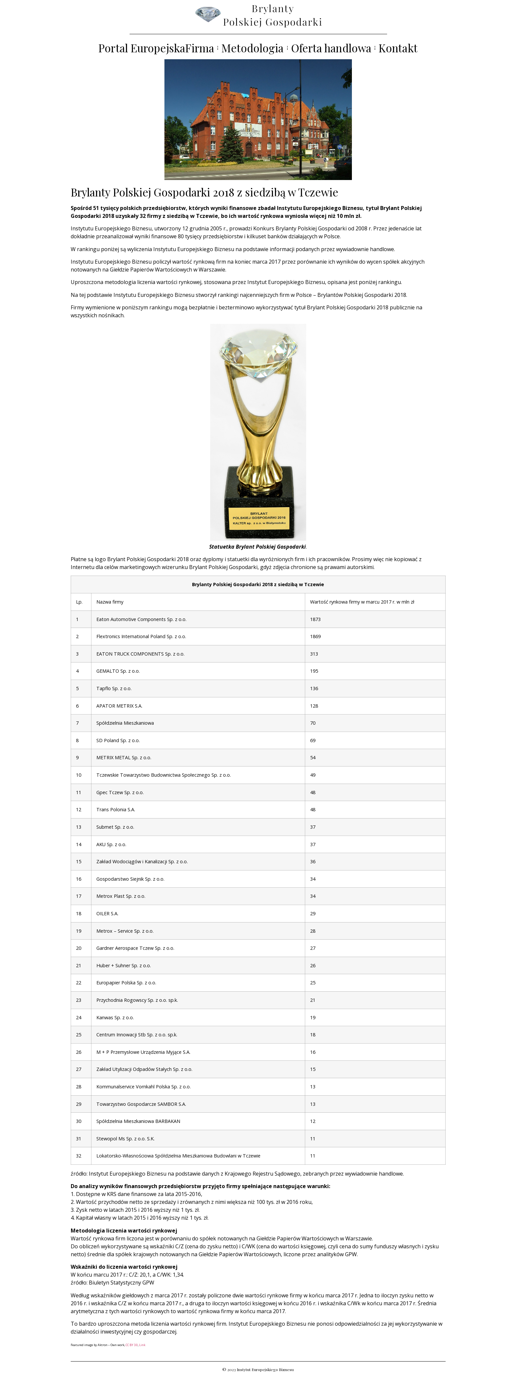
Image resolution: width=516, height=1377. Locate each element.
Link (142, 1345)
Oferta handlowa (331, 48)
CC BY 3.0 (132, 1345)
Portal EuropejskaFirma (156, 48)
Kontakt (398, 48)
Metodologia (252, 48)
